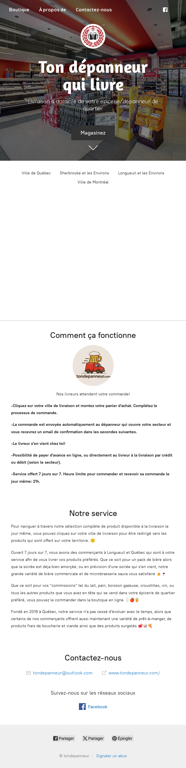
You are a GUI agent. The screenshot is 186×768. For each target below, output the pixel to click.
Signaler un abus (111, 755)
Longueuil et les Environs (141, 173)
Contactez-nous (94, 10)
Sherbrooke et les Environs (84, 173)
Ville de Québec (36, 173)
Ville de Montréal (93, 182)
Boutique (19, 10)
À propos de (52, 10)
